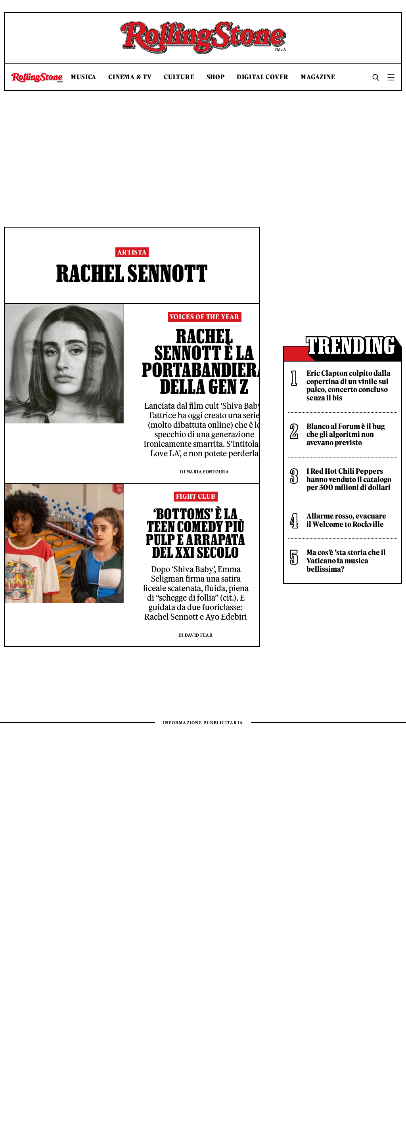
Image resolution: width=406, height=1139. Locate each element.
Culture (179, 77)
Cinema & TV (130, 77)
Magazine (318, 77)
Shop (216, 77)
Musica (83, 77)
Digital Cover (263, 77)
